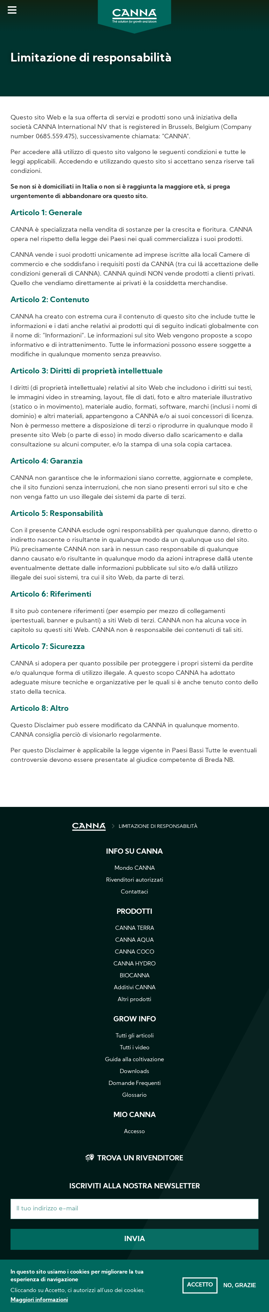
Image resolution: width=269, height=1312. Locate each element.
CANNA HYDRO (134, 964)
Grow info (134, 1019)
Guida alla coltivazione (134, 1060)
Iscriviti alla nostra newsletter (134, 1186)
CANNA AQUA (134, 940)
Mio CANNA (134, 1115)
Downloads (134, 1071)
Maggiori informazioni (39, 1304)
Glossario (134, 1095)
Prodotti (134, 912)
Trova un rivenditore (140, 1158)
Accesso (134, 1132)
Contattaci (134, 892)
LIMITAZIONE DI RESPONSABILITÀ (158, 826)
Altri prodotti (134, 1000)
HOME (88, 827)
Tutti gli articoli (135, 1036)
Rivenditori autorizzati (134, 880)
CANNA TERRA (134, 928)
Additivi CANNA (135, 988)
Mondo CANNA (135, 868)
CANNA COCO (134, 952)
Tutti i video (135, 1048)
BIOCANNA (135, 976)
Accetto (200, 1290)
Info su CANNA (134, 851)
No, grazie (239, 1290)
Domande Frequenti (135, 1083)
